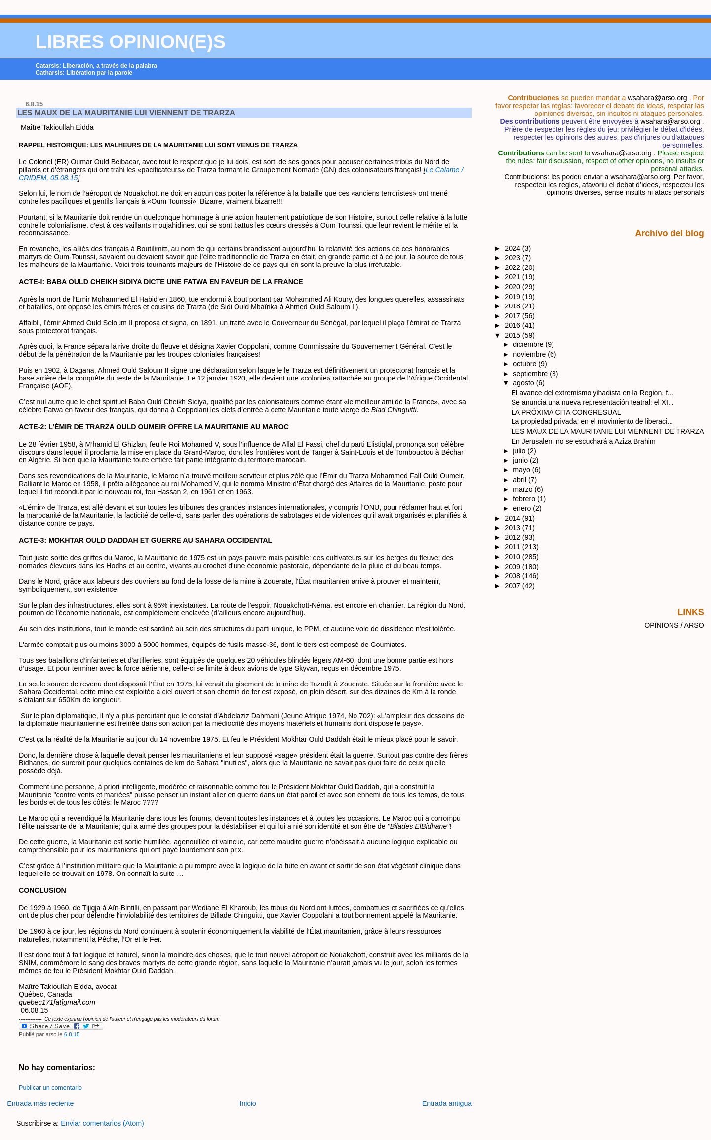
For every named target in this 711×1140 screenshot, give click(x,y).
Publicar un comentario (50, 1087)
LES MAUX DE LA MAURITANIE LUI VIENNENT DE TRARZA (126, 113)
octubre (525, 364)
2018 (513, 306)
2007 (513, 586)
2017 (513, 316)
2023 (513, 258)
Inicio (248, 1103)
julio (520, 451)
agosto (524, 383)
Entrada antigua (447, 1103)
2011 (513, 547)
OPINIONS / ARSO (674, 625)
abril (520, 480)
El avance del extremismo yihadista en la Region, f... (592, 393)
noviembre (530, 354)
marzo (523, 489)
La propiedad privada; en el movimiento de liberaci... (592, 421)
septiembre (531, 374)
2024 (513, 248)
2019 (513, 297)
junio (521, 460)
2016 (513, 325)
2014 (513, 518)
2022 (513, 267)
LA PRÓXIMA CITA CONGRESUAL (566, 412)
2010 (513, 557)
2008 (513, 576)
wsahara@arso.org (657, 98)
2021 (513, 277)
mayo (522, 470)
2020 (513, 287)
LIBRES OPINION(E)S (131, 42)
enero (523, 508)
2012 (513, 537)
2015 (513, 335)
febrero (525, 499)
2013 (513, 528)
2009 (513, 566)
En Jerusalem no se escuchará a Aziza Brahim (584, 441)
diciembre (529, 344)
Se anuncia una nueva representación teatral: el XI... (593, 402)
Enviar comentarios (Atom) (102, 1123)
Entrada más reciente (40, 1103)
